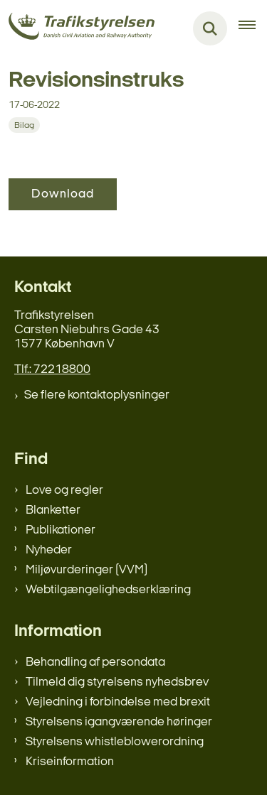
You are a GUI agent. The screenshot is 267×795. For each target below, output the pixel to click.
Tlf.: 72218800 (52, 370)
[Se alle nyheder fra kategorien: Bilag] (24, 125)
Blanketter (53, 510)
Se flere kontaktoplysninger (96, 395)
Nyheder (49, 550)
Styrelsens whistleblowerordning (115, 742)
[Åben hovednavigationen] (253, 28)
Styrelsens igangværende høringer (119, 722)
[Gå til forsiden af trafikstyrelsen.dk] (77, 29)
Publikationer (60, 530)
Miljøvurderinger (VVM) (86, 570)
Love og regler (64, 491)
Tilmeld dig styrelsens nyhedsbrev (117, 682)
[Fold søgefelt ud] (210, 28)
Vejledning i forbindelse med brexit (118, 702)
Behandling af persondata (95, 662)
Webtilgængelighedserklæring (108, 590)
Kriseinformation (70, 762)
